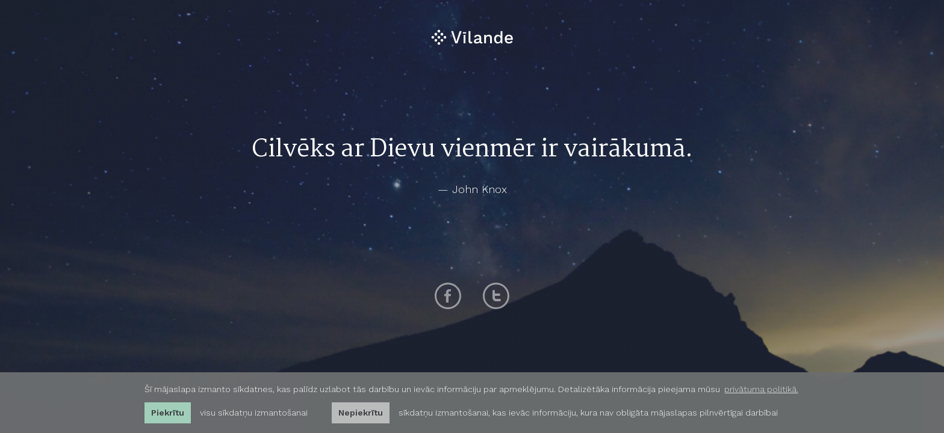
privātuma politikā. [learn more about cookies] (761, 389)
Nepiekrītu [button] (360, 412)
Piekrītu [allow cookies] (167, 412)
